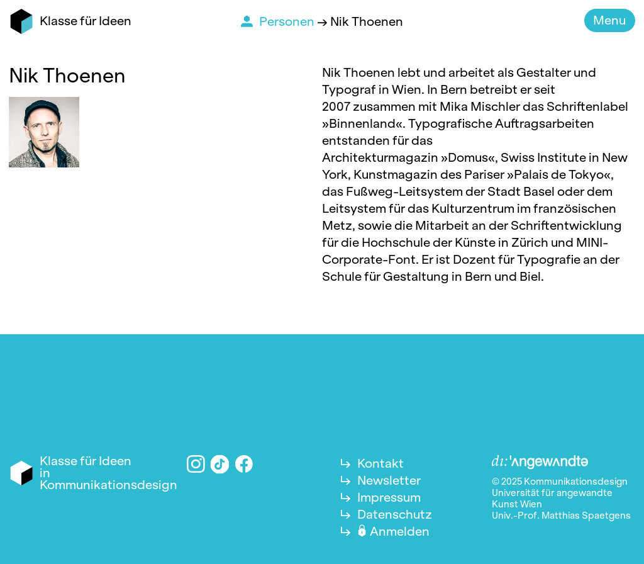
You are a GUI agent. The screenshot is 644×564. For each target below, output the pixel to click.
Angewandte (540, 462)
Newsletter (389, 480)
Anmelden (400, 531)
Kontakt (380, 463)
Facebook (244, 464)
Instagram (196, 464)
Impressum (389, 497)
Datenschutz (394, 514)
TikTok (220, 463)
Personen (288, 21)
